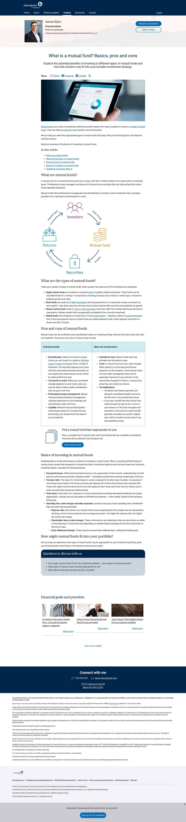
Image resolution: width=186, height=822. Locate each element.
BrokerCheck (114, 704)
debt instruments (79, 302)
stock (90, 292)
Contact (92, 12)
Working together (51, 12)
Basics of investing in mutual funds (62, 165)
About (36, 12)
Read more (68, 631)
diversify (68, 130)
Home (26, 12)
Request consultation (148, 23)
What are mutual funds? (57, 155)
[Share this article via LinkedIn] (81, 75)
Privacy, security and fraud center (101, 780)
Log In (159, 12)
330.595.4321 (81, 678)
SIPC (66, 793)
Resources (80, 12)
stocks (129, 316)
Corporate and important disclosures (39, 780)
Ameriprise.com (18, 780)
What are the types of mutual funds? (62, 159)
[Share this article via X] (89, 75)
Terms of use (82, 780)
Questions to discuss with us (59, 169)
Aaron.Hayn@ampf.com (106, 678)
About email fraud (121, 780)
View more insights (93, 646)
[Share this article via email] (54, 76)
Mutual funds (47, 126)
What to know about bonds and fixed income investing (92, 621)
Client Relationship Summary (64, 780)
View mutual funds (72, 445)
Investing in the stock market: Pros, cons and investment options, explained (56, 622)
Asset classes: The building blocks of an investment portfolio (127, 621)
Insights (67, 12)
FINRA (59, 793)
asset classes (99, 316)
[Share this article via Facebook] (67, 75)
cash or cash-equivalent (85, 309)
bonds (139, 316)
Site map (133, 780)
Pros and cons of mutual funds (60, 162)
